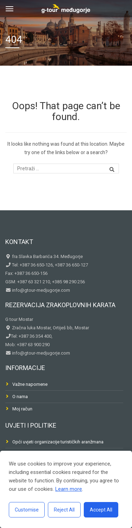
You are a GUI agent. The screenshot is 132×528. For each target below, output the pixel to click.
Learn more (68, 489)
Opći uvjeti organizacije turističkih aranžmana (57, 441)
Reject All (64, 510)
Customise (27, 510)
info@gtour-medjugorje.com (40, 290)
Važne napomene (30, 384)
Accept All (101, 510)
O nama (20, 396)
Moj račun (22, 408)
